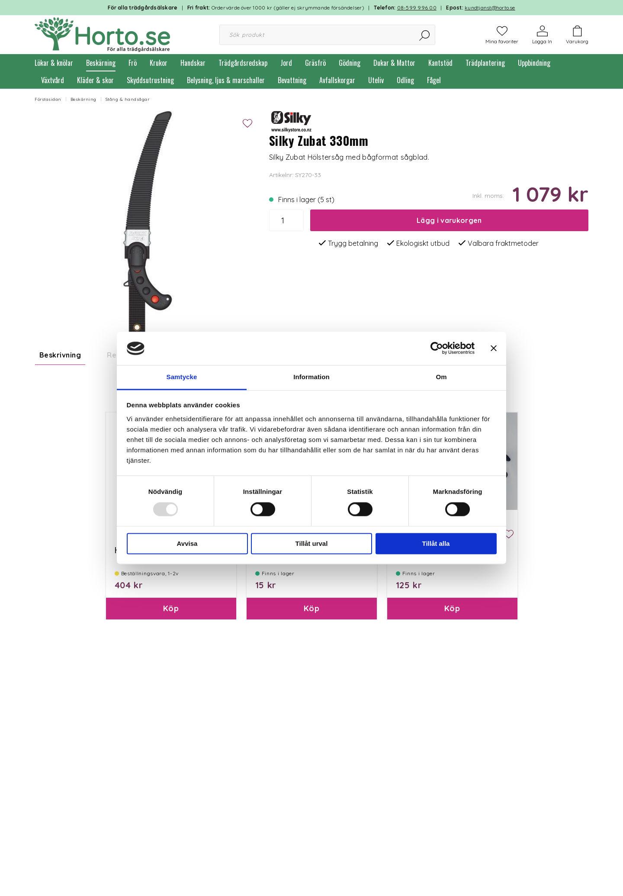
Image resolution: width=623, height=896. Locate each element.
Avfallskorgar (337, 80)
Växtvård (52, 80)
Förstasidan (48, 99)
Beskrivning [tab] (60, 355)
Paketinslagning (279, 609)
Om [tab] (441, 376)
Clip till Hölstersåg (424, 609)
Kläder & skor (95, 80)
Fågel (434, 80)
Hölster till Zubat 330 (148, 609)
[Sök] (425, 35)
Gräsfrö (315, 63)
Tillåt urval (311, 543)
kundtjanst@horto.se (490, 7)
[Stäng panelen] (494, 348)
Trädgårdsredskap (242, 63)
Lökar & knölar (54, 63)
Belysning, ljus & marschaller (226, 80)
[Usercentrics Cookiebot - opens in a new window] (437, 348)
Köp (171, 668)
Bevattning (292, 80)
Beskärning (101, 63)
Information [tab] (311, 376)
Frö (132, 63)
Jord (286, 63)
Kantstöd (440, 63)
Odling (405, 80)
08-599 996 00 (417, 7)
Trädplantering (485, 63)
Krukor (158, 63)
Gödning (349, 63)
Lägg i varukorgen (449, 220)
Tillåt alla (436, 543)
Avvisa (187, 543)
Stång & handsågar (128, 99)
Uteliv (376, 80)
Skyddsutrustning (150, 80)
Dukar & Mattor (394, 63)
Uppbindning (534, 63)
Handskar (193, 63)
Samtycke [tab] (182, 376)
